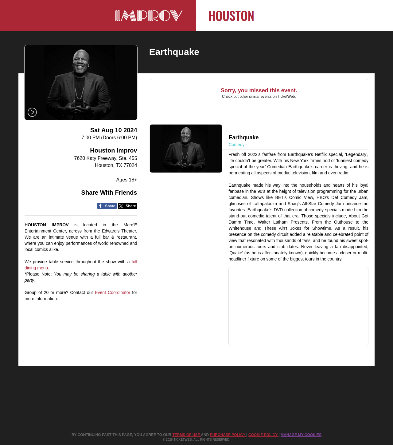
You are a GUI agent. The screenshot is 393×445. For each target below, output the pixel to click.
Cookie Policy (263, 435)
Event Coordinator (112, 292)
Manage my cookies (301, 435)
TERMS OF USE (186, 435)
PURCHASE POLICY (228, 435)
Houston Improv (113, 150)
